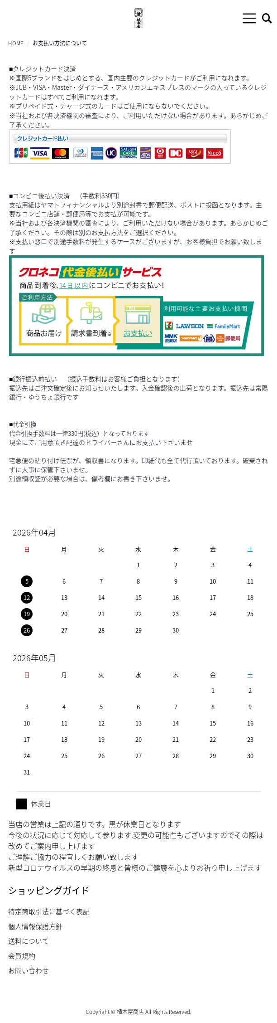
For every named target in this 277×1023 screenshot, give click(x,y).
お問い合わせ (28, 970)
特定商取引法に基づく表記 (49, 911)
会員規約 (21, 956)
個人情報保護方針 (35, 926)
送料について (28, 941)
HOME (16, 43)
